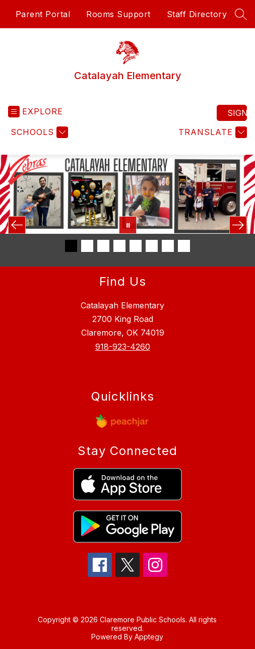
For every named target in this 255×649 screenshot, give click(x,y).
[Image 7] (168, 246)
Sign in (237, 113)
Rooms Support (118, 14)
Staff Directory (197, 14)
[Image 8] (184, 246)
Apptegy (149, 636)
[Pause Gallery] (128, 225)
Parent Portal (43, 14)
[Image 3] (103, 246)
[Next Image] (238, 225)
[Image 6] (152, 246)
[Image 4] (119, 246)
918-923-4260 (122, 347)
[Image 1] (71, 246)
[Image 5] (136, 246)
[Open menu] (35, 111)
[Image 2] (87, 246)
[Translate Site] (211, 132)
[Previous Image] (17, 225)
